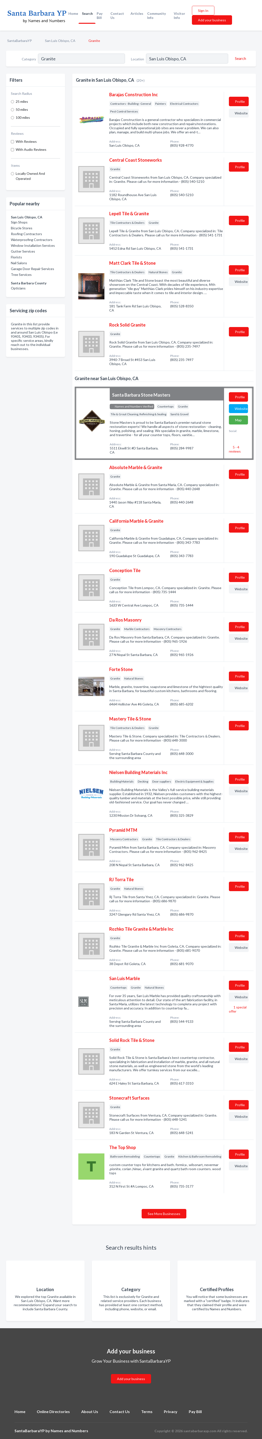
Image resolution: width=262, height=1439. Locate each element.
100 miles (23, 117)
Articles (137, 13)
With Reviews (26, 141)
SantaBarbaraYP (19, 41)
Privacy (170, 1411)
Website (241, 113)
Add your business (212, 20)
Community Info (156, 15)
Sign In (203, 10)
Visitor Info (179, 15)
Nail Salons (19, 263)
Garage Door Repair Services (32, 269)
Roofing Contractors (26, 234)
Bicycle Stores (21, 228)
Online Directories (53, 1411)
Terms (147, 1411)
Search (87, 13)
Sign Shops (19, 222)
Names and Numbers (69, 1430)
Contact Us (117, 15)
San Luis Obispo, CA (60, 41)
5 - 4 (235, 449)
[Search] (240, 58)
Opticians (18, 288)
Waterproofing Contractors (31, 240)
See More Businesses (164, 1214)
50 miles (22, 109)
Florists (16, 257)
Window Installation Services (33, 245)
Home (73, 13)
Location (137, 59)
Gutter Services (23, 251)
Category (29, 59)
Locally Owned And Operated (30, 176)
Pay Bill (99, 15)
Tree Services (21, 274)
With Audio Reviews (31, 149)
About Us (89, 1411)
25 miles (22, 101)
